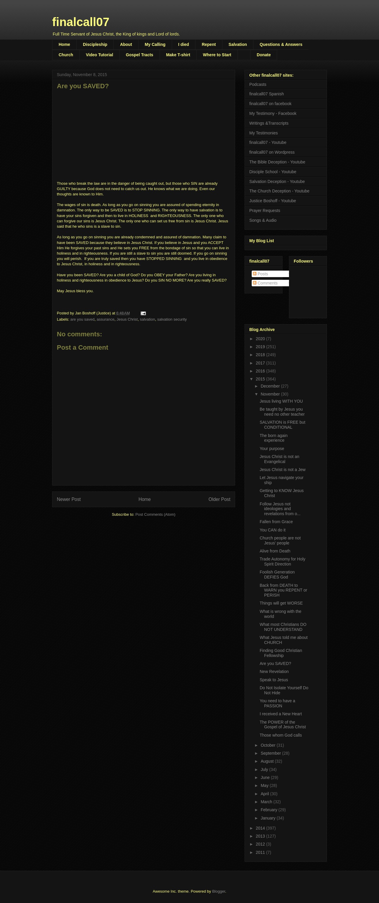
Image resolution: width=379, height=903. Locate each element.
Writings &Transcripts (268, 123)
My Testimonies (263, 133)
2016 (261, 371)
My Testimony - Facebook (272, 113)
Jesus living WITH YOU (281, 401)
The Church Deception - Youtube (279, 191)
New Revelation (274, 671)
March (267, 801)
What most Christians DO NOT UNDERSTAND (283, 627)
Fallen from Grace (276, 521)
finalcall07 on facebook (270, 103)
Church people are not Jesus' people (280, 540)
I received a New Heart (281, 713)
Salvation (238, 44)
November (271, 394)
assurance (105, 319)
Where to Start (217, 54)
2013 (261, 836)
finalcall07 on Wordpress (272, 152)
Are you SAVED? (275, 663)
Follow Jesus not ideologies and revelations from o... (280, 509)
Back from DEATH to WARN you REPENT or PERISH (283, 590)
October (269, 745)
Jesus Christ (127, 319)
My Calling (155, 44)
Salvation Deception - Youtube (277, 181)
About (126, 44)
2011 (261, 852)
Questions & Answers (281, 44)
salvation (147, 319)
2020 (261, 338)
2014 (261, 828)
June (266, 777)
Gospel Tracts (139, 54)
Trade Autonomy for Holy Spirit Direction (282, 561)
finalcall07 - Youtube (267, 142)
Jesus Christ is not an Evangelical (279, 459)
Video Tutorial (99, 54)
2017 (261, 363)
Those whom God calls (281, 735)
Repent (209, 44)
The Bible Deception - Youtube (277, 162)
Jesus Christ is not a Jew (283, 469)
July (265, 769)
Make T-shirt (178, 54)
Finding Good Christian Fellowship (281, 653)
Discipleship (95, 44)
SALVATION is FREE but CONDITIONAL (282, 425)
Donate (264, 54)
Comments (265, 283)
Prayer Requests (264, 210)
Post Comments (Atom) (155, 514)
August (267, 761)
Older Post (219, 499)
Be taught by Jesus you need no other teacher (282, 412)
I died (183, 44)
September (271, 753)
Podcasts (257, 84)
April (265, 793)
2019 (261, 346)
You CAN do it (272, 530)
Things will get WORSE (281, 603)
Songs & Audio (263, 220)
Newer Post (69, 499)
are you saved (82, 319)
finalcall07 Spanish (266, 93)
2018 (261, 354)
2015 (261, 379)
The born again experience (274, 438)
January (269, 818)
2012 (261, 844)
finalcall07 (80, 21)
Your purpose (272, 448)
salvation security (172, 319)
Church (66, 54)
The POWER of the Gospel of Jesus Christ (283, 725)
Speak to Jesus (274, 679)
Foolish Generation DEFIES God (277, 574)
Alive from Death (275, 551)
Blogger (218, 891)
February (269, 809)
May (265, 785)
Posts (260, 273)
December (271, 386)
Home (64, 44)
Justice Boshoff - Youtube (272, 200)
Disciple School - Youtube (272, 171)
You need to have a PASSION (277, 703)
